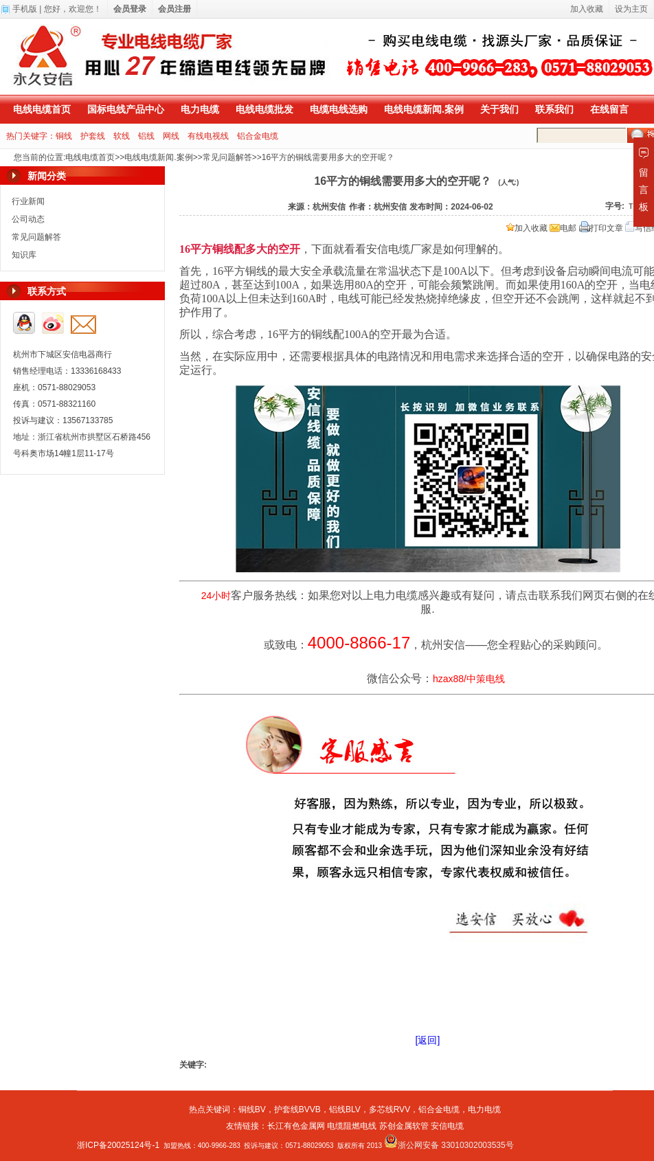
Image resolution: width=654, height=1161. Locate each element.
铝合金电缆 (257, 136)
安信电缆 (447, 1126)
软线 (121, 136)
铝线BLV (345, 1109)
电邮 (563, 228)
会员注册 (174, 9)
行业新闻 (28, 201)
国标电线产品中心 (125, 109)
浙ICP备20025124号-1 (118, 1145)
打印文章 (601, 228)
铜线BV (252, 1109)
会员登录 (129, 9)
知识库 (24, 255)
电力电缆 (200, 109)
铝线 (146, 136)
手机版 (24, 9)
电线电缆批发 (264, 109)
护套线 (92, 136)
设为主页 (631, 9)
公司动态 (28, 219)
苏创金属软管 (404, 1126)
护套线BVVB (297, 1109)
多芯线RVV (389, 1109)
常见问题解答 (227, 157)
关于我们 (499, 109)
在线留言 (609, 109)
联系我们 (554, 109)
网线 (171, 136)
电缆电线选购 (339, 109)
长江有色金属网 (296, 1126)
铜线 (64, 136)
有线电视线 (208, 136)
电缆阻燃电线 (351, 1126)
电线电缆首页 (42, 109)
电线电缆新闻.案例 (424, 109)
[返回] (428, 1040)
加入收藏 (527, 228)
